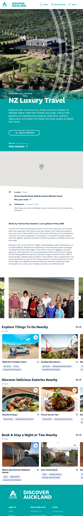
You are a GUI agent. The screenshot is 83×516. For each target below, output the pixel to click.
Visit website (18, 146)
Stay (5, 477)
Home (11, 511)
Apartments (15, 477)
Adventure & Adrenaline (62, 366)
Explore (11, 93)
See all (78, 327)
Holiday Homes (55, 474)
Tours (16, 366)
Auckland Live (36, 511)
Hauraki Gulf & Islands (12, 369)
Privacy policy (57, 511)
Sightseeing (28, 93)
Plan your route (23, 199)
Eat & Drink (8, 419)
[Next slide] (79, 298)
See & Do (19, 93)
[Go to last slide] (4, 298)
